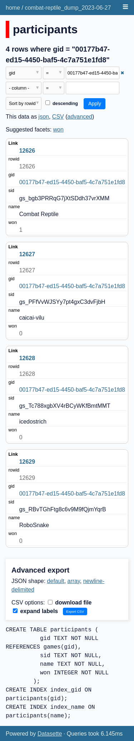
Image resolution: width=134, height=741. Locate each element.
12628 (27, 358)
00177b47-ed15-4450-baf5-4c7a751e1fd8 (72, 182)
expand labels (35, 611)
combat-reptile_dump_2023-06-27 (68, 8)
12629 (27, 462)
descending (61, 103)
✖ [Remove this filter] (122, 73)
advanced (80, 117)
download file (70, 602)
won (58, 129)
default (55, 581)
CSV (58, 117)
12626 (27, 151)
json (44, 117)
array (74, 581)
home (13, 8)
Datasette (50, 734)
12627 (27, 254)
